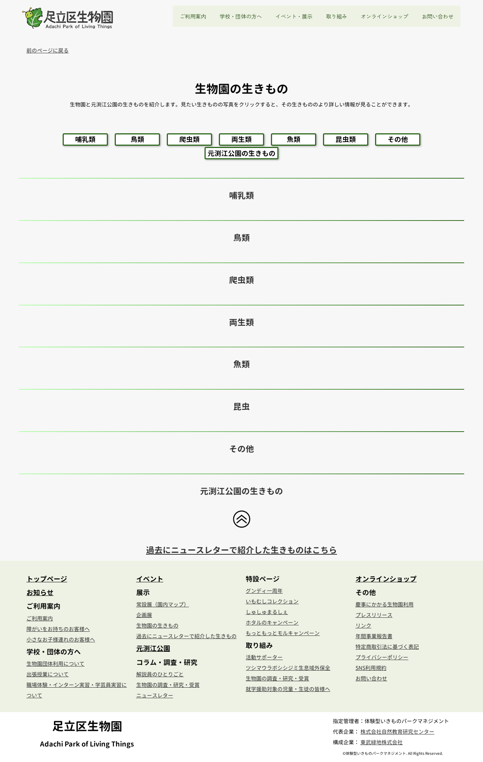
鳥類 (137, 139)
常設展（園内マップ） (162, 604)
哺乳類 (85, 139)
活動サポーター (264, 657)
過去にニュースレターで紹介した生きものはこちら (241, 550)
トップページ (46, 579)
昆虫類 (345, 139)
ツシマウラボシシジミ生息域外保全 (288, 667)
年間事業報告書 (373, 636)
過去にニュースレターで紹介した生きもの (186, 636)
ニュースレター (154, 695)
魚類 (293, 139)
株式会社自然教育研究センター (397, 731)
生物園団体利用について (55, 663)
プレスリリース (373, 615)
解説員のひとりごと (160, 674)
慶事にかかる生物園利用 (384, 604)
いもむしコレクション (272, 601)
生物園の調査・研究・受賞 (168, 684)
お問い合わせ (438, 16)
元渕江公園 (153, 648)
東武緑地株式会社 (381, 742)
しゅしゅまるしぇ (267, 611)
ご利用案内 (39, 618)
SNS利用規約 (370, 667)
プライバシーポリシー (381, 657)
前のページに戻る (47, 50)
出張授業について (47, 674)
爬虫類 (189, 139)
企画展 (144, 615)
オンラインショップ (384, 16)
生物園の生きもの (157, 625)
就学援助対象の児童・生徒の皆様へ (288, 689)
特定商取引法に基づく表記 (387, 646)
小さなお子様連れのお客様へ (60, 639)
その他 (398, 139)
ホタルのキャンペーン (272, 622)
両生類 (241, 139)
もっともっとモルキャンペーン (283, 633)
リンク (363, 625)
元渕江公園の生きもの (241, 153)
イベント (149, 579)
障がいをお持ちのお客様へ (58, 628)
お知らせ (40, 592)
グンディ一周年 (264, 590)
